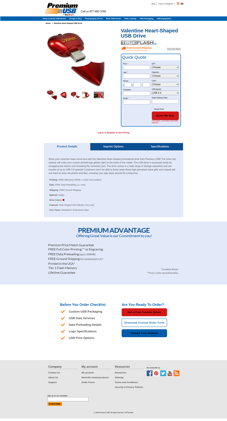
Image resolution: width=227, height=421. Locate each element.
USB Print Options (81, 340)
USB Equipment (164, 21)
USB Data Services (82, 320)
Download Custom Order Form (144, 325)
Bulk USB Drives (113, 21)
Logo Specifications (83, 333)
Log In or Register (165, 4)
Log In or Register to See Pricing (113, 135)
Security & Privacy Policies (129, 389)
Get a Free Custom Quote (144, 314)
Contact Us (54, 375)
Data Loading (130, 21)
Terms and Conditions (126, 384)
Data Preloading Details (85, 327)
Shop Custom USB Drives (54, 21)
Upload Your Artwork (144, 335)
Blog (154, 4)
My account (88, 375)
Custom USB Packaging (85, 314)
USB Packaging (147, 21)
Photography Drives (94, 21)
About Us (53, 380)
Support (52, 384)
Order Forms (88, 384)
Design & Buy (75, 21)
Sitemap (119, 380)
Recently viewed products (95, 380)
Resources (120, 375)
